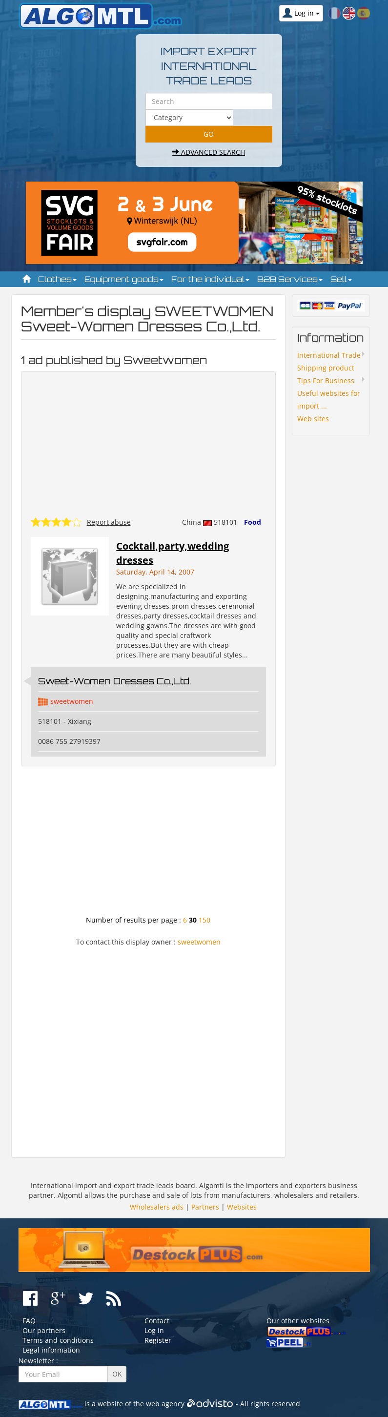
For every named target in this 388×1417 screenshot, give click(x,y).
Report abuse (109, 522)
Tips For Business (325, 380)
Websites (242, 1207)
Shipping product (325, 367)
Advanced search (208, 152)
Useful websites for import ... (328, 400)
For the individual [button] (210, 279)
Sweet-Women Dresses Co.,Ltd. (114, 681)
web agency (165, 1403)
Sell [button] (341, 279)
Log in (154, 1330)
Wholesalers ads (157, 1207)
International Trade (329, 355)
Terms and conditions (58, 1340)
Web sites (313, 418)
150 (204, 919)
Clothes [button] (57, 279)
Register (157, 1340)
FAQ (29, 1320)
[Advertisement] (148, 844)
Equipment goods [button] (123, 279)
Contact (156, 1320)
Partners (205, 1207)
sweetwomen (71, 701)
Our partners (43, 1330)
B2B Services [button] (290, 279)
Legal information (51, 1350)
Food (252, 522)
